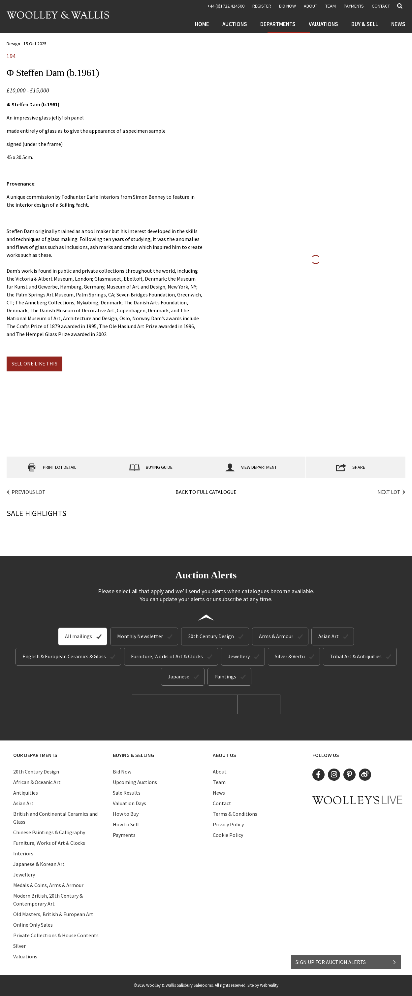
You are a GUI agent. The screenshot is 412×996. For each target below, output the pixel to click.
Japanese (178, 676)
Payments (354, 6)
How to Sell (126, 824)
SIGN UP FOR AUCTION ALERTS (346, 962)
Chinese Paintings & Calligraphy (49, 832)
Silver (19, 946)
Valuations (323, 24)
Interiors (23, 853)
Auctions (234, 24)
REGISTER (261, 6)
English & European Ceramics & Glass (64, 656)
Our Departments (35, 755)
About (310, 6)
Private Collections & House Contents (56, 935)
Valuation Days (129, 803)
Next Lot (388, 492)
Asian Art (328, 636)
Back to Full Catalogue (206, 492)
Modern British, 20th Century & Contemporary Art (48, 899)
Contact (381, 6)
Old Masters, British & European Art (53, 914)
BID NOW (287, 6)
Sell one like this (34, 363)
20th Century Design (211, 636)
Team (330, 6)
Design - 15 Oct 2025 (27, 44)
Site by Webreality (262, 985)
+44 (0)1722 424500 (225, 6)
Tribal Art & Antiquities (356, 656)
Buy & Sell (364, 24)
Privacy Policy (228, 824)
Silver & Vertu (290, 656)
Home (202, 24)
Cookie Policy (228, 835)
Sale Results (127, 792)
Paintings (225, 676)
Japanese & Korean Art (39, 864)
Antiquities (25, 792)
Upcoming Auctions (135, 782)
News (398, 24)
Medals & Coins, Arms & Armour (48, 885)
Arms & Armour (276, 636)
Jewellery (239, 656)
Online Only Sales (33, 924)
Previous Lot (29, 492)
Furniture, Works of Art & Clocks (167, 656)
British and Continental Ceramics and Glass (55, 817)
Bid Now (122, 771)
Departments (278, 24)
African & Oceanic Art (37, 782)
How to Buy (126, 813)
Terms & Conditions (235, 813)
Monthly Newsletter (140, 636)
